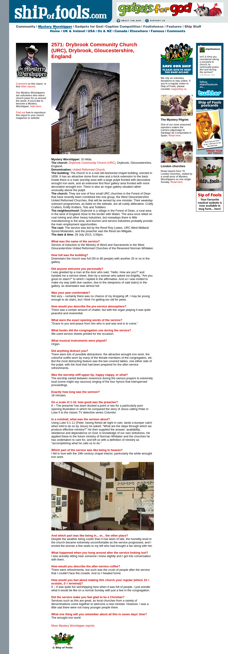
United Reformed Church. (89, 169)
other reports (28, 86)
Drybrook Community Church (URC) (92, 162)
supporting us (178, 89)
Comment (21, 83)
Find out (20, 112)
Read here (175, 135)
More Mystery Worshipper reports (73, 625)
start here (35, 106)
